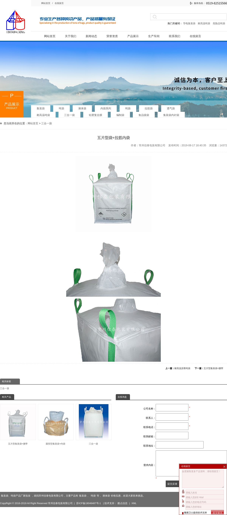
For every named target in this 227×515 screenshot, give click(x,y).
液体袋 (82, 107)
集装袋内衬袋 (171, 113)
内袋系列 (105, 107)
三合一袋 (69, 113)
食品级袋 (143, 113)
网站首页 (45, 3)
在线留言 (59, 3)
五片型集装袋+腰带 (213, 368)
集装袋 (41, 107)
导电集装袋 (189, 23)
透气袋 (171, 107)
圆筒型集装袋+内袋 (55, 424)
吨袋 (61, 107)
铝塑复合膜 (95, 113)
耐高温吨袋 (204, 23)
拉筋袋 (149, 107)
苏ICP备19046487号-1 (89, 498)
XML (134, 498)
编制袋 (120, 113)
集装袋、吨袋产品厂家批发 (15, 491)
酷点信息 (122, 498)
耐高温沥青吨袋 (182, 368)
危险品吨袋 (219, 23)
